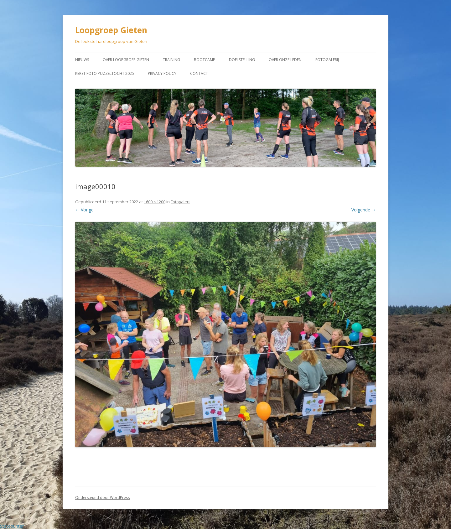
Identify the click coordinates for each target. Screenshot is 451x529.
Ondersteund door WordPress (102, 497)
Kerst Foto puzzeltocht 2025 (104, 73)
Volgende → (363, 210)
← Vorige (84, 210)
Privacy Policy (162, 73)
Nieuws (82, 59)
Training (171, 59)
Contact (199, 73)
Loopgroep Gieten (111, 30)
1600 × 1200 (154, 202)
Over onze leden (285, 59)
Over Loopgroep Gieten (126, 59)
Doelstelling (242, 59)
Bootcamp (204, 59)
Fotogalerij (327, 59)
